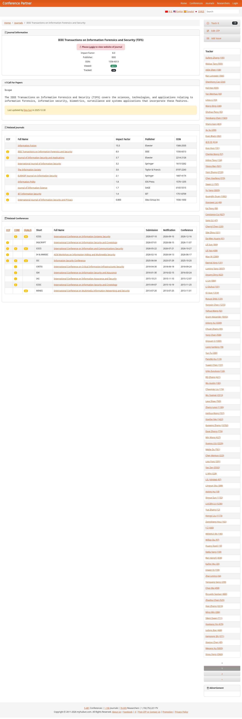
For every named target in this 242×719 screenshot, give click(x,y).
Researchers (223, 3)
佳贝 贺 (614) (211, 142)
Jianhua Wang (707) (214, 413)
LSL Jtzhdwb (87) (213, 479)
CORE (17, 230)
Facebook (128, 711)
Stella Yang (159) (213, 551)
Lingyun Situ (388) (214, 485)
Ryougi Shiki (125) (214, 298)
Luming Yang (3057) (215, 268)
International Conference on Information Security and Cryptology (85, 242)
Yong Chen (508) (213, 335)
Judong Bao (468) (213, 630)
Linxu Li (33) (211, 99)
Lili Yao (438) (211, 250)
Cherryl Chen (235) (214, 226)
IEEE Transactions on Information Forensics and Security (45, 151)
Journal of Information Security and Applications (41, 157)
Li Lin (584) (210, 280)
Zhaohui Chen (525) (214, 600)
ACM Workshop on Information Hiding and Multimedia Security (84, 254)
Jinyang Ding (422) (214, 274)
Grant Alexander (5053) (216, 316)
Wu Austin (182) (213, 383)
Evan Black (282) (213, 136)
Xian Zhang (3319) (214, 606)
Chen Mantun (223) (214, 455)
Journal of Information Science (32, 187)
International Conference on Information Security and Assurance (85, 272)
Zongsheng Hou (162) (215, 521)
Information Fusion (27, 145)
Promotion (168, 711)
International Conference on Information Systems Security (82, 236)
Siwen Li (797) (212, 184)
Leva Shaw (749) (213, 401)
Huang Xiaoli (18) (213, 545)
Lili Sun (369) (211, 244)
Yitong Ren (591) (213, 166)
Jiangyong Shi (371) (214, 636)
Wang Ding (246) (213, 106)
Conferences (196, 3)
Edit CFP (213, 30)
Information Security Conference (70, 260)
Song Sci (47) (211, 220)
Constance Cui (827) (215, 214)
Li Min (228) (211, 473)
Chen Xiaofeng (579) (215, 178)
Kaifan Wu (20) (212, 563)
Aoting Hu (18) (212, 491)
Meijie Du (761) (212, 449)
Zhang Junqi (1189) (214, 407)
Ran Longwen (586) (214, 75)
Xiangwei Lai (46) (213, 202)
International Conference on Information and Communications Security (88, 248)
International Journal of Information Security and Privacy (45, 199)
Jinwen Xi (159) (212, 570)
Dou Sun (28, 110)
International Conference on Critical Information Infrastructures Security (89, 266)
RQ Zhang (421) (212, 377)
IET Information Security (29, 193)
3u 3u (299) (210, 130)
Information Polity (26, 181)
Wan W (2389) (212, 256)
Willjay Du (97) (212, 539)
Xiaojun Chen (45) (213, 642)
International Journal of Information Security (39, 163)
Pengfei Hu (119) (213, 359)
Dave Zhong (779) (214, 431)
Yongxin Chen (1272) (215, 304)
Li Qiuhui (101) (212, 286)
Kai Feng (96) (211, 208)
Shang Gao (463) (213, 124)
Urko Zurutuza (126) (215, 371)
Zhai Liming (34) (213, 576)
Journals (209, 3)
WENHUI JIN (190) (214, 533)
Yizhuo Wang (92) (213, 310)
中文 (170, 11)
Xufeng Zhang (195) (214, 57)
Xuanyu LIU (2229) (214, 443)
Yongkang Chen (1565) (216, 118)
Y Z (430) (209, 527)
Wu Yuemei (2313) (214, 395)
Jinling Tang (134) (213, 160)
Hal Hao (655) (212, 87)
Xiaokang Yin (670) (214, 624)
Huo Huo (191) (212, 148)
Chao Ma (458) (212, 588)
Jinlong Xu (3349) (213, 322)
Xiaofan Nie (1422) (214, 419)
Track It (222, 23)
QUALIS (27, 230)
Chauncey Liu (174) (214, 389)
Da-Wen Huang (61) (214, 238)
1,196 (107, 708)
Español (190, 11)
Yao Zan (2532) (212, 467)
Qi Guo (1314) (212, 292)
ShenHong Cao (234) (215, 81)
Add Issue (214, 38)
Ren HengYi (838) (213, 557)
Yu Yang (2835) (212, 190)
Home (184, 3)
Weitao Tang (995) (214, 63)
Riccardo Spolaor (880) (216, 594)
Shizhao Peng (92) (214, 112)
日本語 (201, 11)
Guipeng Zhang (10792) (216, 425)
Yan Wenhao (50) (213, 93)
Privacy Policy (181, 711)
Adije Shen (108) (213, 69)
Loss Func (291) (212, 461)
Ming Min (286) (212, 612)
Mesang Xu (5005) (214, 648)
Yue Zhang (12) (212, 509)
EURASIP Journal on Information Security (37, 175)
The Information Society (29, 169)
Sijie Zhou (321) (212, 232)
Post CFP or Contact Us (149, 711)
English (180, 11)
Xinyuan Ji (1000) (213, 341)
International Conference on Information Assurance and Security (85, 278)
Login (235, 3)
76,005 (123, 708)
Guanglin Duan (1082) (216, 196)
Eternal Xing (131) (214, 262)
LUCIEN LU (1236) (213, 503)
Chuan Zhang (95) (214, 328)
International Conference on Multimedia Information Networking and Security (92, 290)
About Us (116, 711)
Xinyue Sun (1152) (214, 497)
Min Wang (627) (213, 437)
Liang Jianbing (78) (214, 347)
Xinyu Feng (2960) (214, 654)
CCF (8, 230)
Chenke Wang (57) (214, 154)
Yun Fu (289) (211, 353)
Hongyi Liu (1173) (213, 515)
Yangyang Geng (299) (215, 582)
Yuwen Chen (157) (214, 365)
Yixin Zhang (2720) (214, 172)
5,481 (86, 708)
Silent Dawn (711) (213, 618)
